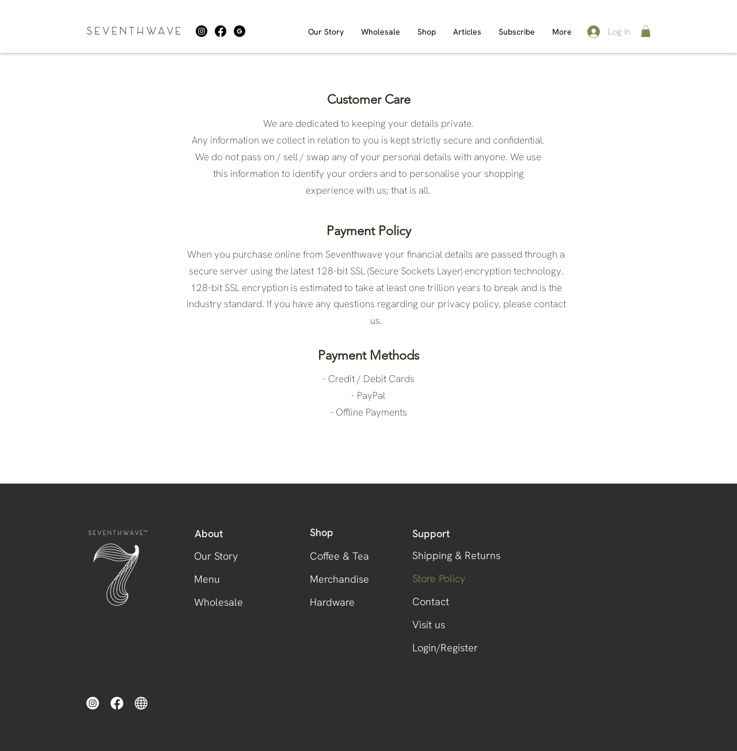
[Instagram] (201, 31)
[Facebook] (220, 31)
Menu (207, 579)
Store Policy (438, 578)
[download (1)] (239, 31)
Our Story (216, 556)
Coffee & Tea (339, 556)
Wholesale (218, 602)
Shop (321, 532)
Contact (430, 601)
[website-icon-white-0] (141, 703)
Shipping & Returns (450, 555)
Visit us (428, 624)
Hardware (332, 602)
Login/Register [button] (445, 647)
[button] (646, 31)
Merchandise (339, 579)
